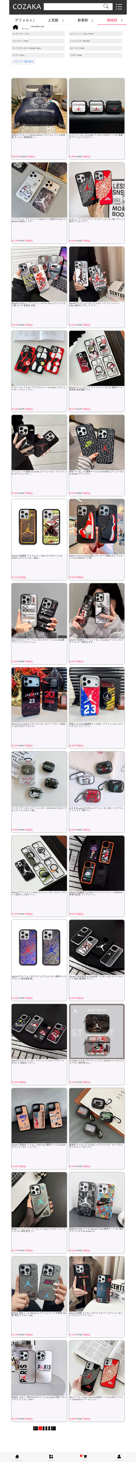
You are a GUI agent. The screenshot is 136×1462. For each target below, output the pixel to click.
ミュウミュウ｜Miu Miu (80, 41)
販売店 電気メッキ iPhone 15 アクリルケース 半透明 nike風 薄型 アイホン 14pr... (39, 1286)
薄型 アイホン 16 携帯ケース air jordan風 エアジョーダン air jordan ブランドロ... (97, 445)
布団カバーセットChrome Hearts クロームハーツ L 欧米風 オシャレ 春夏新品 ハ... (39, 108)
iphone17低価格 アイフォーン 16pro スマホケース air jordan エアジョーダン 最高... (39, 529)
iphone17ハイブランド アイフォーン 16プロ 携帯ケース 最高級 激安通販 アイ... (97, 361)
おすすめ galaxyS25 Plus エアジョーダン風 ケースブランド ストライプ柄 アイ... (97, 782)
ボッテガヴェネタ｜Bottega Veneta (26, 48)
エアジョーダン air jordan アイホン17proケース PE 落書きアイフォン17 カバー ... (97, 108)
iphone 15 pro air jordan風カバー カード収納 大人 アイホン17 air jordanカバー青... (97, 529)
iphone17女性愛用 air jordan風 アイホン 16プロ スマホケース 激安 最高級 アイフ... (97, 950)
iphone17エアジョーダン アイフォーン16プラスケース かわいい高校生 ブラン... (39, 1034)
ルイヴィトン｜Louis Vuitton (81, 34)
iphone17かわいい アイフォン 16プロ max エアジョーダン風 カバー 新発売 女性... (39, 277)
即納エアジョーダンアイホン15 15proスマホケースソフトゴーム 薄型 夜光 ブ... (39, 1202)
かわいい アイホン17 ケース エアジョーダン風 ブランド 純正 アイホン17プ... (97, 192)
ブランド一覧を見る (23, 61)
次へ (53, 1428)
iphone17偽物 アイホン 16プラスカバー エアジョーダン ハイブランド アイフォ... (97, 1286)
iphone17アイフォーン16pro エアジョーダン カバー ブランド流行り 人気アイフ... (39, 866)
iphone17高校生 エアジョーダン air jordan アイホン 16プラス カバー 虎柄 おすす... (97, 613)
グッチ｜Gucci (18, 55)
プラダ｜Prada (76, 55)
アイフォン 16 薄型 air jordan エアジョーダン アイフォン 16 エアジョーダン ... (39, 445)
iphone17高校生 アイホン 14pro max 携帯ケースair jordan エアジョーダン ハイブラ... (39, 1118)
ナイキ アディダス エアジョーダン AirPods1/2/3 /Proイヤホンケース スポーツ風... (39, 782)
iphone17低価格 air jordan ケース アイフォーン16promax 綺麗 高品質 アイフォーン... (97, 866)
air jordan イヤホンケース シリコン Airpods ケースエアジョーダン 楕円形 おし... (97, 1034)
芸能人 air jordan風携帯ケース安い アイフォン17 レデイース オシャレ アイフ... (97, 697)
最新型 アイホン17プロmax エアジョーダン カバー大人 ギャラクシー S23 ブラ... (97, 1118)
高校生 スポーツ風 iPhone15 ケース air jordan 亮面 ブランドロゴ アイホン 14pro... (39, 1371)
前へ (35, 1428)
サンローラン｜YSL (20, 34)
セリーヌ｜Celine (77, 48)
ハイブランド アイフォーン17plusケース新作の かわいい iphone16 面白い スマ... (39, 192)
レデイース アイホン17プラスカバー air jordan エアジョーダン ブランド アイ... (39, 361)
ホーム (25, 29)
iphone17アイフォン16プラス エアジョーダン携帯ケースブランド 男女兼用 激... (39, 950)
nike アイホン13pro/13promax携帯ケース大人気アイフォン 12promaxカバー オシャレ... (97, 1371)
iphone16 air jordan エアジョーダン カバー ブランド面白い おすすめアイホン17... (39, 697)
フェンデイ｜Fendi (20, 41)
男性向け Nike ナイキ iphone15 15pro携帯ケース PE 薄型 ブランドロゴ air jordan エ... (97, 1202)
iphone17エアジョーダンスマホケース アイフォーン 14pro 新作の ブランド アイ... (97, 277)
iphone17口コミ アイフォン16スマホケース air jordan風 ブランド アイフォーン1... (39, 613)
